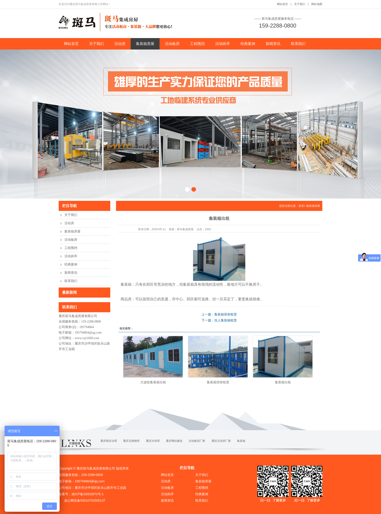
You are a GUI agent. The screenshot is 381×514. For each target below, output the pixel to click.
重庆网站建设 (174, 440)
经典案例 (247, 44)
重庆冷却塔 (153, 440)
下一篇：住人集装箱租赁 (219, 320)
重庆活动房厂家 (221, 440)
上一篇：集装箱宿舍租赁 (219, 314)
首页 (301, 205)
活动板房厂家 (197, 440)
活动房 (119, 44)
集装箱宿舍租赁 (218, 382)
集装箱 (241, 440)
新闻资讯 (273, 44)
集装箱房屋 (145, 44)
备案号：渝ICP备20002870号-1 (81, 494)
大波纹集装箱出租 (153, 382)
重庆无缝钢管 (131, 440)
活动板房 (172, 44)
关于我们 (299, 4)
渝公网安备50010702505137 (84, 500)
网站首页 (282, 4)
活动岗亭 (222, 44)
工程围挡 (197, 44)
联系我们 (298, 44)
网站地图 (316, 4)
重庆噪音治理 (108, 440)
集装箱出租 (283, 382)
